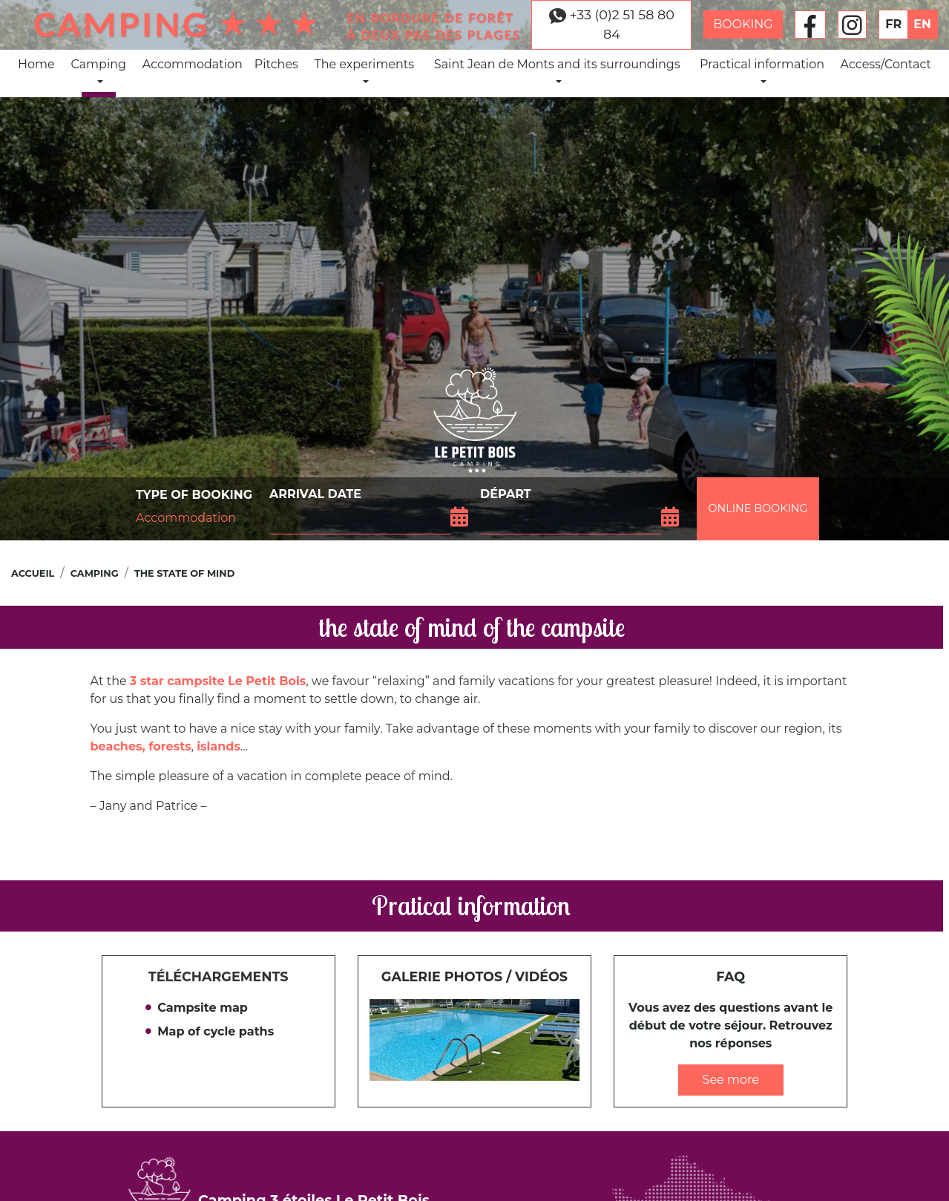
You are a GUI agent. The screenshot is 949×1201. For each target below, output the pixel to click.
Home (36, 64)
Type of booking (194, 495)
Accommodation (192, 64)
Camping (98, 70)
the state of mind (184, 573)
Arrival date (315, 494)
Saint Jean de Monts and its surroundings (557, 70)
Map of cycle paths (215, 1031)
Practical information (762, 70)
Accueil (32, 573)
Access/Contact (886, 64)
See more (731, 1080)
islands (218, 746)
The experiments (364, 70)
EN (922, 24)
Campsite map (202, 1008)
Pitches (276, 64)
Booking (743, 24)
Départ (505, 494)
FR (893, 24)
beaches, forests (141, 746)
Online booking (757, 508)
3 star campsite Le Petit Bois (218, 681)
